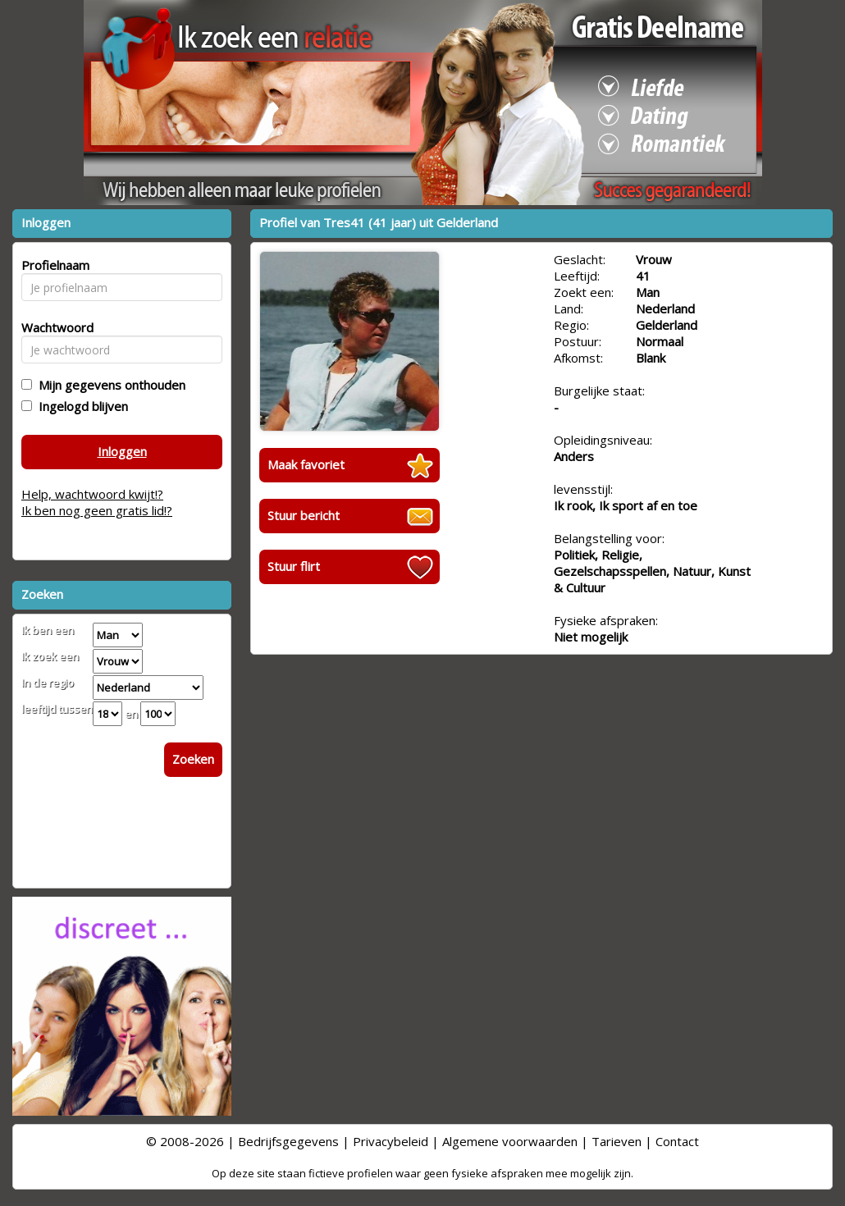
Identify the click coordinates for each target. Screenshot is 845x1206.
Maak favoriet (306, 464)
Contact (677, 1141)
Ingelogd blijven (80, 406)
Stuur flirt (293, 566)
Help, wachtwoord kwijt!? (92, 494)
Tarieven (617, 1141)
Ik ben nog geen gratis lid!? (96, 510)
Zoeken (193, 759)
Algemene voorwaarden (510, 1141)
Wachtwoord (52, 327)
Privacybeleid (390, 1141)
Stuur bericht (303, 515)
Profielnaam (52, 265)
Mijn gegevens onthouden (108, 385)
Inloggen (122, 451)
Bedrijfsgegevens (288, 1141)
